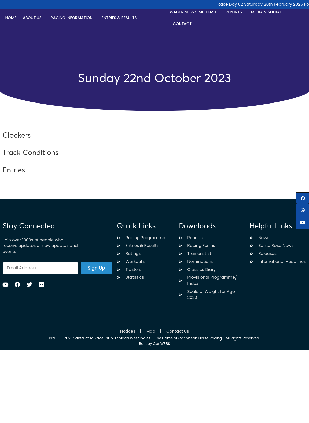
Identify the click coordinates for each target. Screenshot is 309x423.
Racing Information (73, 17)
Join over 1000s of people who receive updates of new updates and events (40, 245)
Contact (182, 23)
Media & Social (267, 12)
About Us (33, 17)
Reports (235, 12)
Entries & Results (120, 17)
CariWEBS (161, 343)
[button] (302, 198)
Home (10, 17)
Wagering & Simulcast (194, 12)
